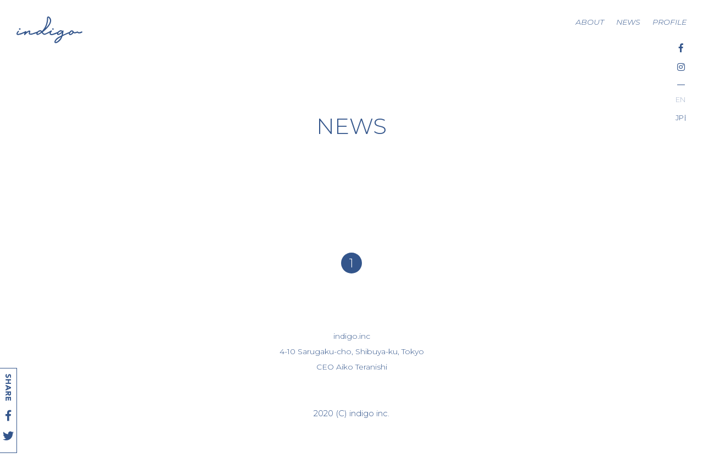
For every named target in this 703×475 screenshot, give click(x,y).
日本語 (684, 117)
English (680, 99)
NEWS (628, 22)
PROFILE (669, 22)
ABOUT (590, 22)
